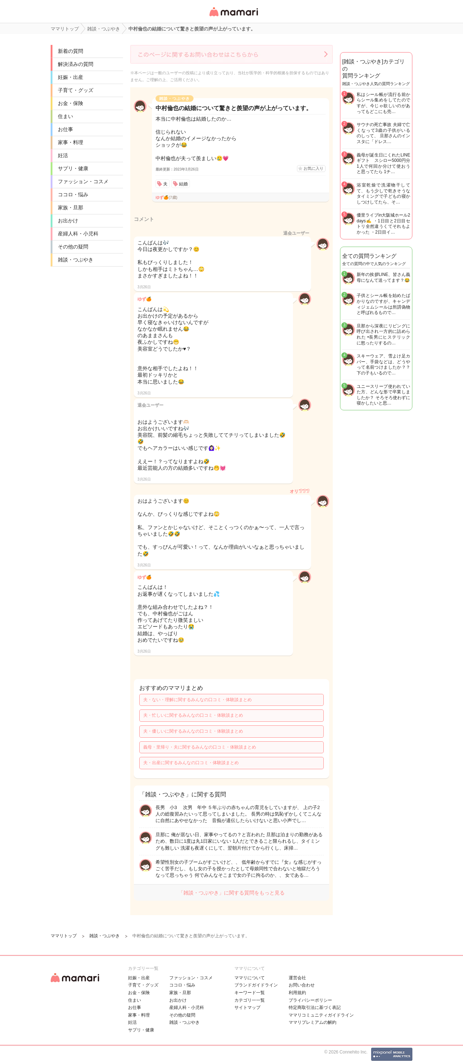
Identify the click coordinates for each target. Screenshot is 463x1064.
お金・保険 (70, 103)
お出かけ (68, 220)
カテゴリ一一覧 (249, 1000)
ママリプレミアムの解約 (312, 1022)
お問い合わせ (302, 985)
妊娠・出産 (70, 77)
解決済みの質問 (75, 64)
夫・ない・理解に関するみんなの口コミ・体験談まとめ (197, 699)
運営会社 (297, 977)
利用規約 (297, 992)
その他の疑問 (73, 247)
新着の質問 (70, 51)
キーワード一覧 (249, 992)
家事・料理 (70, 142)
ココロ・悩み (73, 194)
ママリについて (249, 977)
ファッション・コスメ (83, 181)
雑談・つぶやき (75, 260)
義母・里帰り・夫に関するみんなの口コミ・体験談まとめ (199, 747)
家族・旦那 (70, 207)
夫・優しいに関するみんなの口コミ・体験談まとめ (193, 731)
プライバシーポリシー (310, 1000)
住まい (65, 116)
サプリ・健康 (73, 168)
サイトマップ (247, 1007)
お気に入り (313, 168)
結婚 (183, 184)
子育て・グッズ (75, 90)
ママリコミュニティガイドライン (321, 1015)
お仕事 (65, 129)
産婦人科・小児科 (78, 233)
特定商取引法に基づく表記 (315, 1007)
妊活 (63, 155)
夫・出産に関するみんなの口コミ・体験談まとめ (191, 762)
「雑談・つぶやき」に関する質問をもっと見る (231, 893)
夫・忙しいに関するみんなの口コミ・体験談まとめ (193, 715)
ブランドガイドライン (256, 985)
